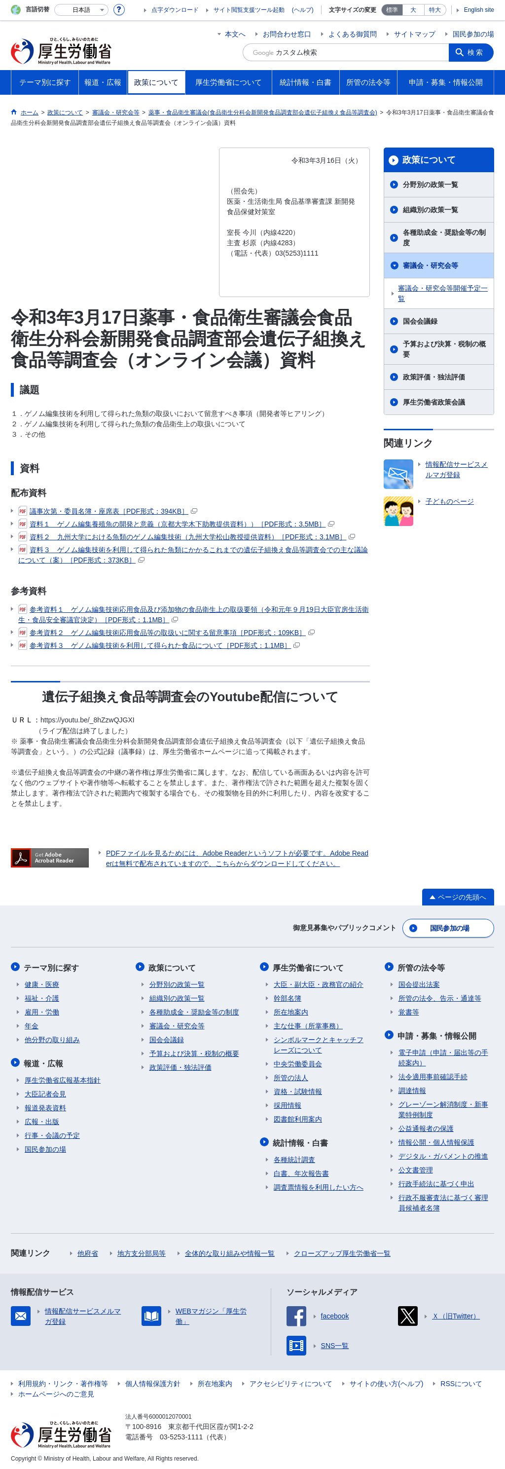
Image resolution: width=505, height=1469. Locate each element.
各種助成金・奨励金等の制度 (444, 237)
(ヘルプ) (303, 9)
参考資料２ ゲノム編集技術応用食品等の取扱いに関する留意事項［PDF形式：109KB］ (166, 633)
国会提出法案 (419, 983)
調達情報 (412, 1088)
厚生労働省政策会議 (434, 402)
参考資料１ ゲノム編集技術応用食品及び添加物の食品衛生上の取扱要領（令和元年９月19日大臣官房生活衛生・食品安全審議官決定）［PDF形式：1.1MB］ (193, 614)
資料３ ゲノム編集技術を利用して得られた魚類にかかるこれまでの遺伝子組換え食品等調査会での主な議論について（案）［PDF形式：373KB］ (193, 554)
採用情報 (287, 1104)
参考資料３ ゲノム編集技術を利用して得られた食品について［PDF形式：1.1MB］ (159, 645)
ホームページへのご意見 (56, 1391)
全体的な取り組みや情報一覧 (230, 1251)
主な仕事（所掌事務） (308, 1024)
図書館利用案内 (298, 1118)
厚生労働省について (309, 966)
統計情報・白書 (301, 1140)
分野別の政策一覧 (430, 184)
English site (479, 9)
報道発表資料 (45, 1105)
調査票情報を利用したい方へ (318, 1185)
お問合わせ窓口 (287, 34)
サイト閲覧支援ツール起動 (249, 9)
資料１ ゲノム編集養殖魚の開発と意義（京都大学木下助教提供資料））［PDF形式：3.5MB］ (176, 524)
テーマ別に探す (52, 966)
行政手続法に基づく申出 (436, 1181)
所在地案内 (291, 1011)
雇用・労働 (42, 1011)
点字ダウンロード (175, 9)
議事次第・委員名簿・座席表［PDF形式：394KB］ (107, 511)
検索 (476, 52)
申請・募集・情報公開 (437, 1033)
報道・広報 (44, 1061)
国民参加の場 (473, 34)
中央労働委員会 (298, 1062)
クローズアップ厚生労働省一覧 (342, 1251)
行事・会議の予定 (52, 1133)
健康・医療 (42, 983)
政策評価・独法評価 (434, 377)
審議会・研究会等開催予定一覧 (443, 293)
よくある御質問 (352, 34)
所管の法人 (291, 1076)
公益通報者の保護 (426, 1126)
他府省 (87, 1251)
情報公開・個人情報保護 (436, 1140)
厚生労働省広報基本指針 (63, 1078)
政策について (429, 160)
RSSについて (461, 1381)
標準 (392, 9)
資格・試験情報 (298, 1090)
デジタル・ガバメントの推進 (443, 1154)
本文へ (235, 34)
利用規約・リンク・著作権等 (63, 1381)
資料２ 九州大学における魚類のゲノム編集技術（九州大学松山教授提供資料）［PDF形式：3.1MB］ (186, 537)
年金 (31, 1024)
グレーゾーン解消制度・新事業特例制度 (443, 1107)
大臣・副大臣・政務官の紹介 (318, 983)
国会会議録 (420, 321)
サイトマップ (414, 34)
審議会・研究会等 (430, 265)
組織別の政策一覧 (430, 210)
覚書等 (408, 1011)
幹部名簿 (287, 997)
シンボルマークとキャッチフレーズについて (318, 1043)
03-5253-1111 (181, 1434)
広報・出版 (42, 1119)
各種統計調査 (294, 1157)
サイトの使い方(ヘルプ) (386, 1381)
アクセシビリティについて (291, 1381)
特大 (435, 9)
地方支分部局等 (141, 1251)
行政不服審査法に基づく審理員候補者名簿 (443, 1200)
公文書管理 (415, 1167)
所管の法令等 (422, 966)
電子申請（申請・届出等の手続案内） (443, 1055)
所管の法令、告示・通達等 (439, 997)
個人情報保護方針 (152, 1381)
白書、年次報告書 (301, 1171)
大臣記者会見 (45, 1091)
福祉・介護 (42, 997)
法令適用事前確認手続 (433, 1074)
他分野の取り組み (52, 1038)
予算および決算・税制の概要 (444, 349)
